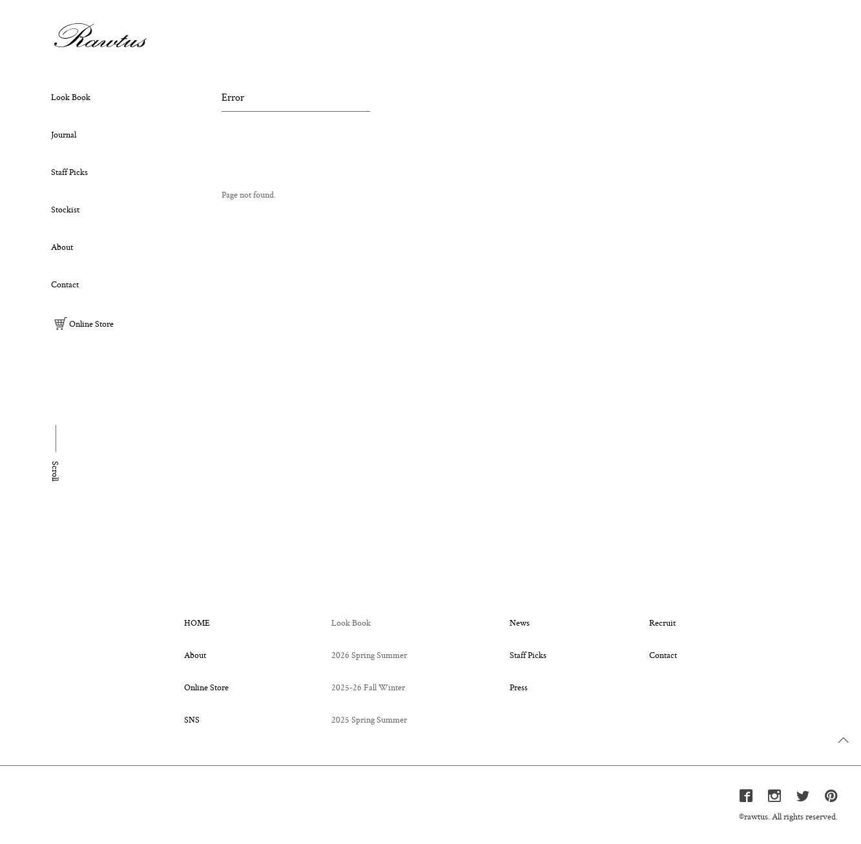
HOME (197, 622)
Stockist (65, 209)
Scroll (55, 471)
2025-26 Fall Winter (368, 687)
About (62, 246)
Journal (63, 134)
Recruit (662, 622)
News (520, 622)
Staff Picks (69, 172)
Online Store (84, 323)
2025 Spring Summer (369, 719)
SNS (192, 719)
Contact (65, 284)
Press (519, 687)
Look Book (70, 97)
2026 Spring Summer (369, 655)
